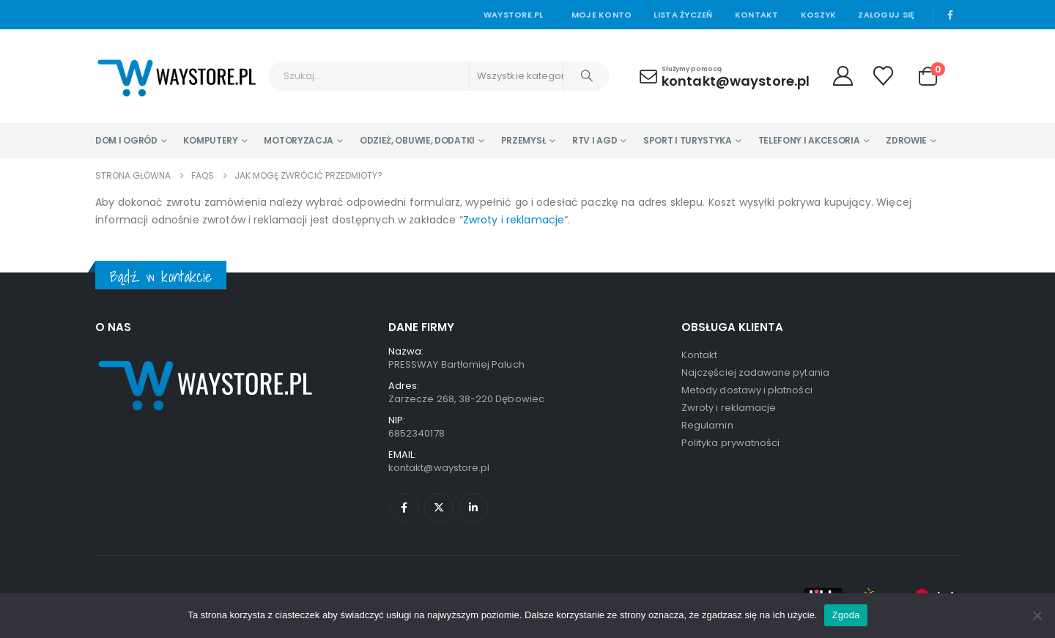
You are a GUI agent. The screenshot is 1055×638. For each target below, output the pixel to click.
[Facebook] (950, 14)
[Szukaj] (587, 76)
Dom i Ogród (126, 140)
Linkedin (473, 507)
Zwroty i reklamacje (514, 219)
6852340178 (416, 433)
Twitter (439, 507)
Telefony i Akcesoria (809, 140)
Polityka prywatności (730, 443)
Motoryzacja (298, 140)
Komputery (210, 140)
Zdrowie (906, 140)
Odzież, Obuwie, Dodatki (417, 140)
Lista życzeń (683, 15)
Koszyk (819, 15)
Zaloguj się (886, 15)
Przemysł (524, 140)
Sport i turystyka (687, 140)
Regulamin (707, 425)
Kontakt (757, 15)
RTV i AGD (594, 140)
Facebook (404, 507)
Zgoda (845, 614)
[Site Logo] (176, 76)
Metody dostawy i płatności (746, 390)
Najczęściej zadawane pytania (755, 372)
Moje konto (601, 15)
